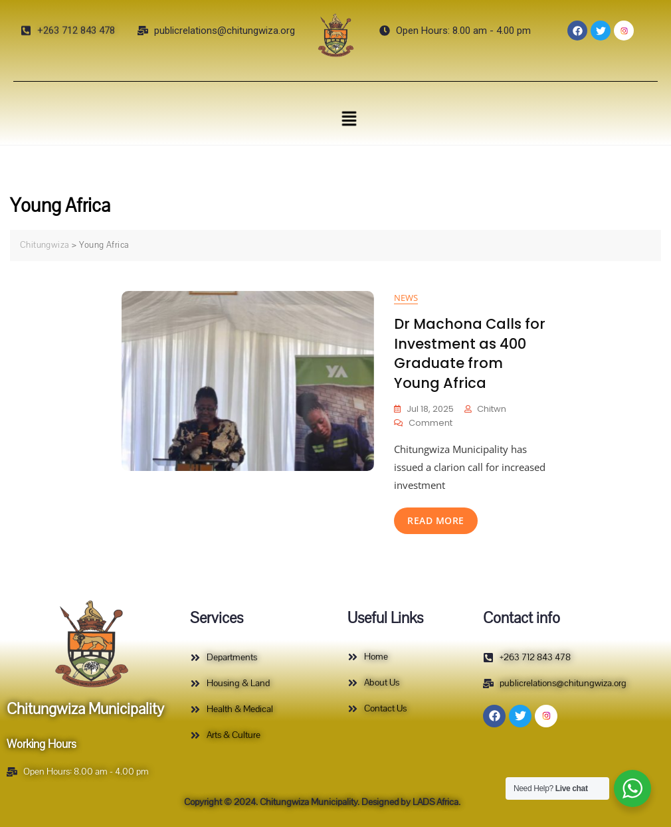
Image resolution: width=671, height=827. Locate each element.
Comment (430, 422)
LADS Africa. (435, 802)
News (406, 298)
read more (435, 520)
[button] (348, 118)
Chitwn (491, 409)
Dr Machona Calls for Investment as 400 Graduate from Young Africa (469, 353)
